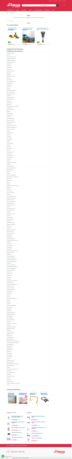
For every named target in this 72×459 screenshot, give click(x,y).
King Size (8, 136)
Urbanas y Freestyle (10, 192)
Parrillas (8, 303)
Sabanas (8, 164)
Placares (8, 72)
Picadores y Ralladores (10, 270)
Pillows (8, 150)
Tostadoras (8, 275)
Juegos (8, 183)
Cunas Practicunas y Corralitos (12, 176)
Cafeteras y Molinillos (10, 256)
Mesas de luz (9, 67)
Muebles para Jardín (10, 93)
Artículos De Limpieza (10, 233)
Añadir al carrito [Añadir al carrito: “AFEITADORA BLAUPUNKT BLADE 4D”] (48, 44)
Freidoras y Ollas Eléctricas (11, 259)
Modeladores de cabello (11, 326)
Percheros (8, 116)
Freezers (8, 227)
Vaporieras (8, 277)
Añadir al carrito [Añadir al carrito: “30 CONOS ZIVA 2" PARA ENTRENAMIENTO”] (19, 44)
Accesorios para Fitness (11, 27)
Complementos (9, 83)
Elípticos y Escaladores (10, 201)
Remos (8, 206)
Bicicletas (8, 187)
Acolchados (24, 27)
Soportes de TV (9, 381)
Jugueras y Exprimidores (11, 261)
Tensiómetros (9, 353)
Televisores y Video (10, 376)
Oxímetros (8, 351)
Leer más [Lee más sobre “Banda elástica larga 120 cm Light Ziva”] (48, 405)
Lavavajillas (9, 247)
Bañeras (8, 173)
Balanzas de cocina (10, 252)
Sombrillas (8, 104)
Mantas (8, 160)
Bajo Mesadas (9, 79)
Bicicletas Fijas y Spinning (11, 197)
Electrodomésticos (10, 208)
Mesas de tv (9, 69)
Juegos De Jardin (10, 97)
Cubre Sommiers (9, 157)
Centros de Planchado (10, 81)
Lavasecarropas (9, 245)
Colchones (8, 139)
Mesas (8, 88)
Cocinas (8, 215)
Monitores (8, 374)
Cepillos (8, 321)
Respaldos (8, 74)
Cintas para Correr (10, 199)
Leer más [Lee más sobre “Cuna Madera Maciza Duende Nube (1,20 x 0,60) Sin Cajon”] (26, 405)
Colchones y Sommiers (29, 27)
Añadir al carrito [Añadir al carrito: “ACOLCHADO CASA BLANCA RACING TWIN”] (34, 44)
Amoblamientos (9, 53)
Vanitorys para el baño (10, 62)
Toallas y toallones (10, 166)
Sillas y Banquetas (10, 118)
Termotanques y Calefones (11, 280)
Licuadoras (8, 263)
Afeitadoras (38, 27)
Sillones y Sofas (9, 120)
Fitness (8, 194)
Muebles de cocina (10, 76)
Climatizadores (9, 291)
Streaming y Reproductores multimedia (13, 383)
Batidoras (8, 254)
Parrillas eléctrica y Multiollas (11, 266)
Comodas (8, 65)
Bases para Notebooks (10, 372)
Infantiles (8, 189)
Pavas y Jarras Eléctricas (11, 268)
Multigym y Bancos (10, 203)
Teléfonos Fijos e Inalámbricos (12, 369)
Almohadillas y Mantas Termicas (12, 340)
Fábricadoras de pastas (10, 257)
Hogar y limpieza (9, 231)
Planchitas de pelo (10, 328)
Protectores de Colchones (11, 162)
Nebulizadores (9, 349)
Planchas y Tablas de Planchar (12, 240)
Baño (7, 55)
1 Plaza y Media (9, 132)
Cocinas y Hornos (10, 210)
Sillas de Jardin (9, 102)
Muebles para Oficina (10, 122)
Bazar (8, 296)
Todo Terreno (9, 190)
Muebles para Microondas (11, 90)
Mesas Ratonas (9, 113)
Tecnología (8, 356)
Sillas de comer (9, 180)
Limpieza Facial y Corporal (11, 323)
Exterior (8, 300)
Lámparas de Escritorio (10, 312)
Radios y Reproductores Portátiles (12, 363)
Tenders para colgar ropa (11, 305)
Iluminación (9, 310)
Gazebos (8, 95)
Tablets (8, 367)
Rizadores (8, 330)
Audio (8, 358)
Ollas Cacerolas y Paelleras (11, 298)
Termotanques (9, 282)
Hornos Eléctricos (10, 219)
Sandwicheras (9, 273)
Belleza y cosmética (10, 319)
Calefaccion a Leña (10, 287)
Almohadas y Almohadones (11, 127)
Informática (8, 370)
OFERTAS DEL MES (10, 314)
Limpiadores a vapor (10, 238)
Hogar (8, 294)
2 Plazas (8, 134)
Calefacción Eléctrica (10, 289)
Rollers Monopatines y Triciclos (12, 185)
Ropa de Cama (9, 152)
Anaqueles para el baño (10, 56)
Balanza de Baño (9, 344)
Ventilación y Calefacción (11, 284)
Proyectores (9, 379)
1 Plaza (8, 130)
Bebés (8, 171)
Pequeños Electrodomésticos (11, 250)
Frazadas (8, 159)
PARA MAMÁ (9, 316)
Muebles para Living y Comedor (12, 106)
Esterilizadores (9, 346)
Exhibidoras (9, 226)
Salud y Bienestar (9, 339)
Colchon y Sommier (10, 129)
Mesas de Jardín (9, 99)
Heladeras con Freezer (10, 229)
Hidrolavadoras (9, 236)
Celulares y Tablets (10, 365)
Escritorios (8, 123)
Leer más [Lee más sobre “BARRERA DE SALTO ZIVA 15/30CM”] (37, 405)
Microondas (9, 220)
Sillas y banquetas (10, 92)
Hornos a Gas (9, 217)
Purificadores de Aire (10, 222)
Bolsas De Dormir (9, 155)
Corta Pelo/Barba (9, 337)
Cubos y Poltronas (10, 109)
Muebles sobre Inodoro (10, 60)
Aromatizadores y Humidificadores (12, 342)
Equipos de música (10, 360)
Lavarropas (8, 243)
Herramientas (9, 307)
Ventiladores (9, 293)
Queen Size (9, 148)
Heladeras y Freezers (10, 224)
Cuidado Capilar (42, 27)
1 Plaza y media (9, 143)
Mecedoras (8, 178)
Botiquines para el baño (10, 58)
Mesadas (8, 86)
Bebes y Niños (9, 169)
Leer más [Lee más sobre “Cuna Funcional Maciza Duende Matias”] (15, 405)
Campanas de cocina (10, 213)
